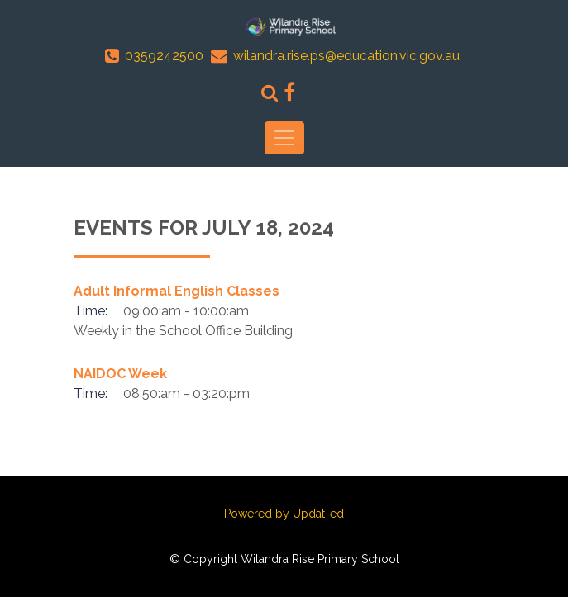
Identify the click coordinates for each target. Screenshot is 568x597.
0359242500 (164, 56)
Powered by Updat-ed (284, 513)
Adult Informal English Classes (176, 291)
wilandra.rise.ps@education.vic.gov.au (346, 56)
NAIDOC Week (120, 373)
